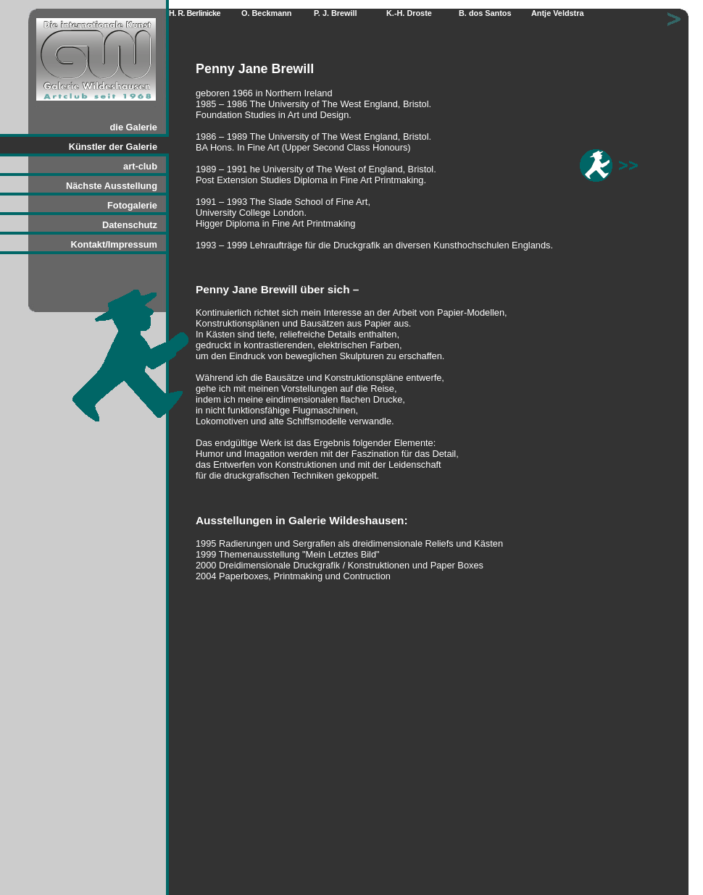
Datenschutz (129, 224)
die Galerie (133, 127)
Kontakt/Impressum (114, 244)
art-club (140, 166)
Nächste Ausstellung (111, 185)
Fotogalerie (132, 205)
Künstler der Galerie (113, 146)
